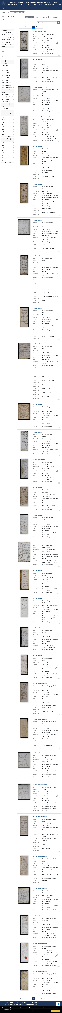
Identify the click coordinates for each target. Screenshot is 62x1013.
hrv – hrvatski (46, 45)
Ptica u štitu (45, 396)
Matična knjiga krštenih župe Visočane (44, 117)
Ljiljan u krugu (46, 880)
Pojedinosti (52, 1007)
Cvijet (44, 280)
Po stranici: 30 (43, 17)
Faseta (27, 17)
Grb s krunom (46, 848)
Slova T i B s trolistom (48, 212)
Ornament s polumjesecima (50, 296)
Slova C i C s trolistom (48, 244)
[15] (8, 44)
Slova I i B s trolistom (48, 745)
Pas (43, 384)
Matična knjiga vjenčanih (40, 683)
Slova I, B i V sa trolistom (49, 336)
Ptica (43, 376)
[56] (8, 136)
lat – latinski (54, 197)
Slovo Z (44, 372)
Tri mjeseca (45, 332)
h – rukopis (45, 47)
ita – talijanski (55, 233)
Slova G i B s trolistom (48, 284)
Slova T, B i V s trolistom (49, 711)
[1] (8, 110)
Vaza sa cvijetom (47, 777)
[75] (8, 162)
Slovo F (44, 300)
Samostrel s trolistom (48, 176)
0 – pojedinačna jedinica (17, 12)
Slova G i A (45, 840)
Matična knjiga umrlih (39, 146)
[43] (8, 61)
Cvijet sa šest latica (47, 368)
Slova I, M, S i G (46, 392)
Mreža (36, 17)
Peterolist (45, 172)
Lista (32, 17)
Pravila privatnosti (6, 1009)
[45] (8, 89)
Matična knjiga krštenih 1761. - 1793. (43, 87)
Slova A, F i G (46, 388)
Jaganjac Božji (46, 208)
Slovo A (44, 844)
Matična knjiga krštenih (39, 32)
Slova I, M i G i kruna (48, 380)
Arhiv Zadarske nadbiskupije (50, 43)
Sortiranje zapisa (54, 17)
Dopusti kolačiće (55, 1011)
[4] (8, 104)
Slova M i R (45, 292)
